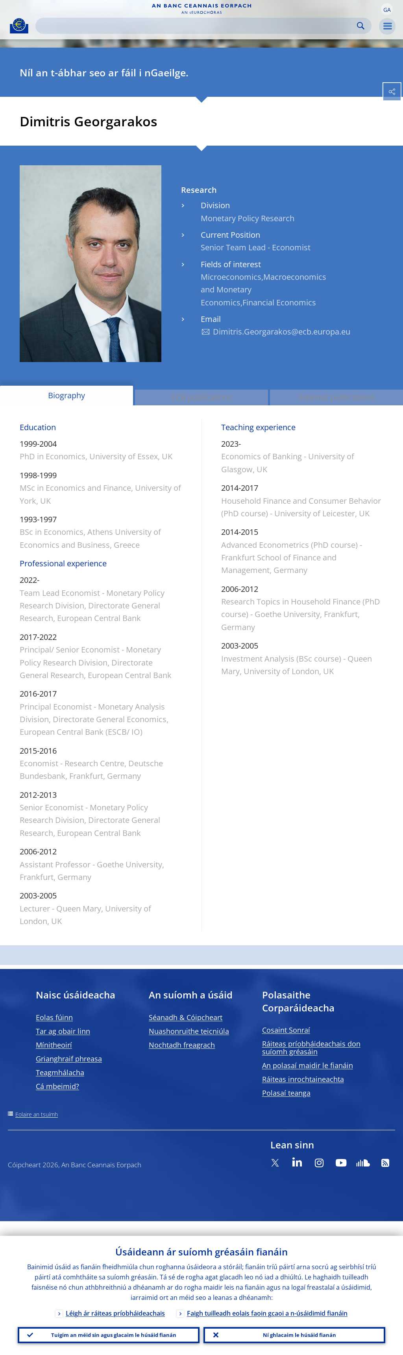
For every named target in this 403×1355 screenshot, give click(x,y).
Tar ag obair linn (63, 1031)
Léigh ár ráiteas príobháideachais (115, 1298)
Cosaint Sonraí (286, 1030)
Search (360, 26)
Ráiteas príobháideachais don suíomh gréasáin (311, 1047)
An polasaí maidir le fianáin (307, 1065)
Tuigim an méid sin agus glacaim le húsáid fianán (108, 1328)
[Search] (197, 26)
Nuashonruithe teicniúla (189, 1031)
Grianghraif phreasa (69, 1058)
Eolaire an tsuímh (36, 1114)
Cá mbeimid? (57, 1086)
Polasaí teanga (286, 1093)
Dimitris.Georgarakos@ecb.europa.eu (281, 331)
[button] (387, 9)
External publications (337, 397)
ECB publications (201, 397)
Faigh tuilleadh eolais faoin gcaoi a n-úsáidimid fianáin (267, 1298)
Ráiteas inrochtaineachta (303, 1079)
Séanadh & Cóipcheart (185, 1017)
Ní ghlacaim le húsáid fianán (294, 1328)
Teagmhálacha (60, 1072)
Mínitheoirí (54, 1045)
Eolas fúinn (54, 1017)
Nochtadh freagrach (182, 1045)
